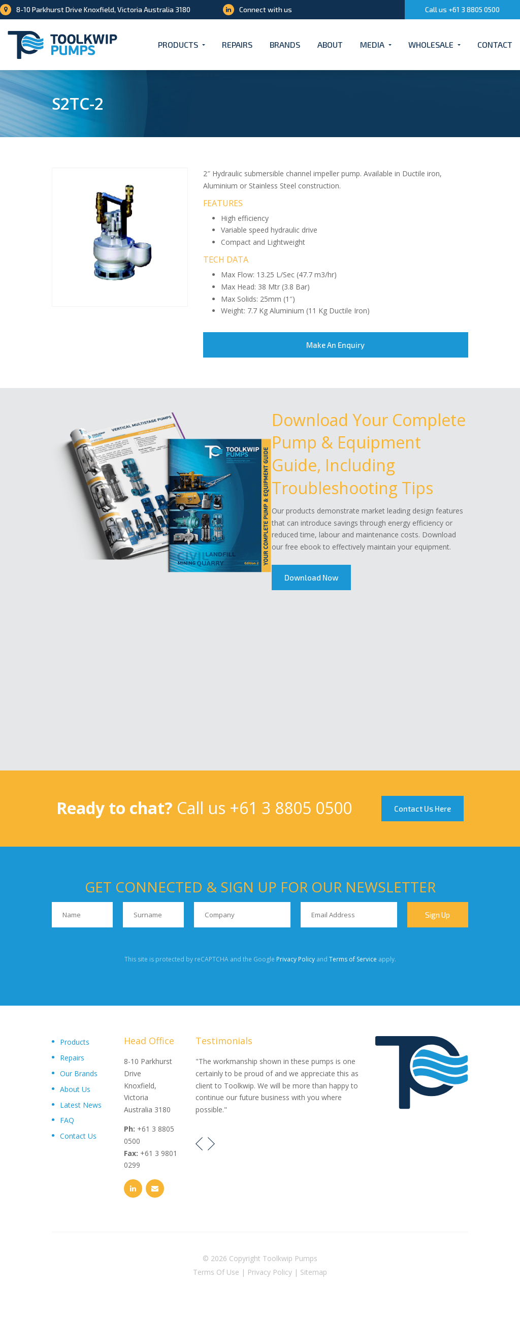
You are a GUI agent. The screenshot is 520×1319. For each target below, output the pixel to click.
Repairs (237, 44)
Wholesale (430, 44)
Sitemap (313, 1272)
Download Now (311, 577)
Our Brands (79, 1073)
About (330, 44)
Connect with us (257, 9)
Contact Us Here (422, 808)
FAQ (67, 1120)
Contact (494, 44)
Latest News (81, 1105)
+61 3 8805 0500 (291, 808)
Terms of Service (353, 959)
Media (372, 44)
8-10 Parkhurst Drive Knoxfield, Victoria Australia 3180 (95, 9)
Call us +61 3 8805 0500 (462, 9)
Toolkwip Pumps (290, 1258)
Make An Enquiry (335, 344)
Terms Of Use (216, 1272)
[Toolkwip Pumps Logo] (62, 45)
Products (178, 44)
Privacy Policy (295, 959)
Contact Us (78, 1136)
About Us (75, 1089)
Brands (285, 44)
